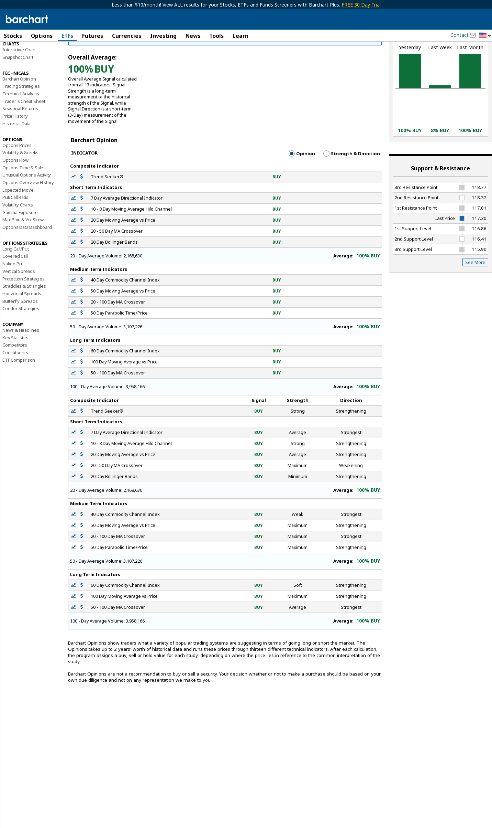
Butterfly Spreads (20, 334)
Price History (14, 149)
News (193, 36)
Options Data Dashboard (27, 260)
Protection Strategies (23, 312)
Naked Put (12, 297)
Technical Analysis (20, 127)
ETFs (67, 36)
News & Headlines (20, 363)
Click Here (182, 71)
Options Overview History (28, 216)
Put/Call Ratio (15, 230)
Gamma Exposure (20, 246)
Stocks (13, 36)
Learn (240, 36)
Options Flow (15, 193)
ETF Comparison (18, 393)
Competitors (14, 378)
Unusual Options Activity (26, 208)
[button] (485, 35)
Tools (216, 36)
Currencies (126, 36)
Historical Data (16, 157)
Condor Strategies (20, 342)
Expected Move (17, 223)
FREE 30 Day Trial (361, 4)
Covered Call (15, 290)
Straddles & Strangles (24, 319)
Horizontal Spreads (21, 327)
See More (475, 296)
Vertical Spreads (18, 304)
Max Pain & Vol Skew (23, 253)
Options (42, 36)
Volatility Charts (17, 238)
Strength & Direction (351, 187)
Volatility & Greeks (20, 186)
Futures (92, 36)
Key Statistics (15, 371)
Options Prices (17, 179)
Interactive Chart (19, 83)
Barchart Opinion (19, 112)
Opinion (302, 187)
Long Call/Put (15, 282)
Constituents (15, 386)
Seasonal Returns (20, 142)
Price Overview (17, 54)
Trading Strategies (21, 119)
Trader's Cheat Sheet (23, 134)
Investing (163, 36)
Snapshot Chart (17, 90)
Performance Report (22, 62)
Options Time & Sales (24, 201)
